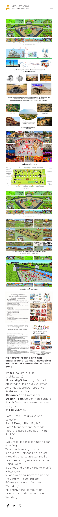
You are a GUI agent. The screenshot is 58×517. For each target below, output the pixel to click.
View (23, 409)
